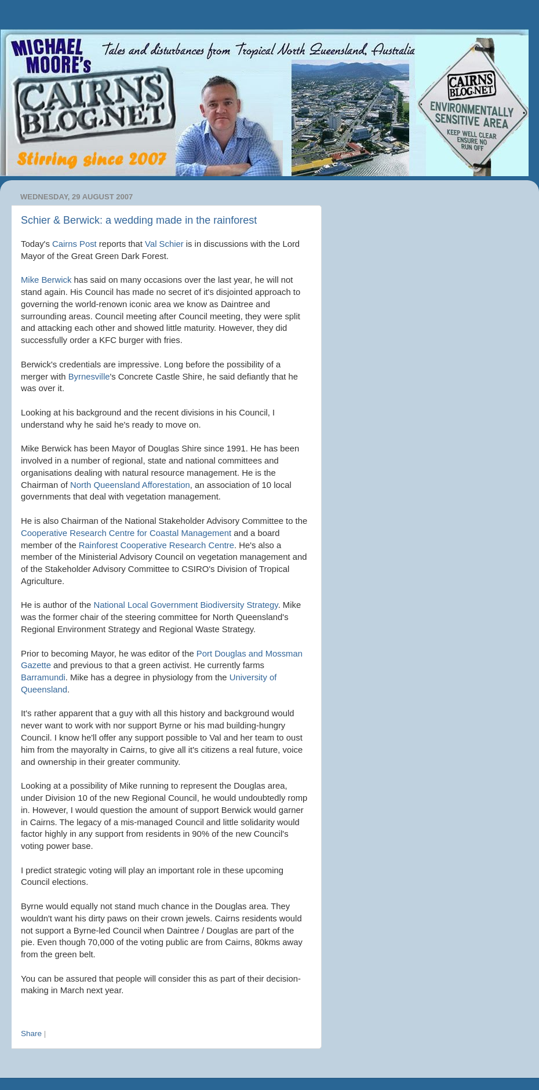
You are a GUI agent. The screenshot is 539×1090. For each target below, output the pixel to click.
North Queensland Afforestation (130, 485)
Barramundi (43, 677)
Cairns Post (74, 244)
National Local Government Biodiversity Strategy (185, 605)
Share (31, 1033)
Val (164, 244)
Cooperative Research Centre (156, 545)
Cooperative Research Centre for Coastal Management (126, 533)
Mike (46, 280)
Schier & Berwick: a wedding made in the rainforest (139, 220)
